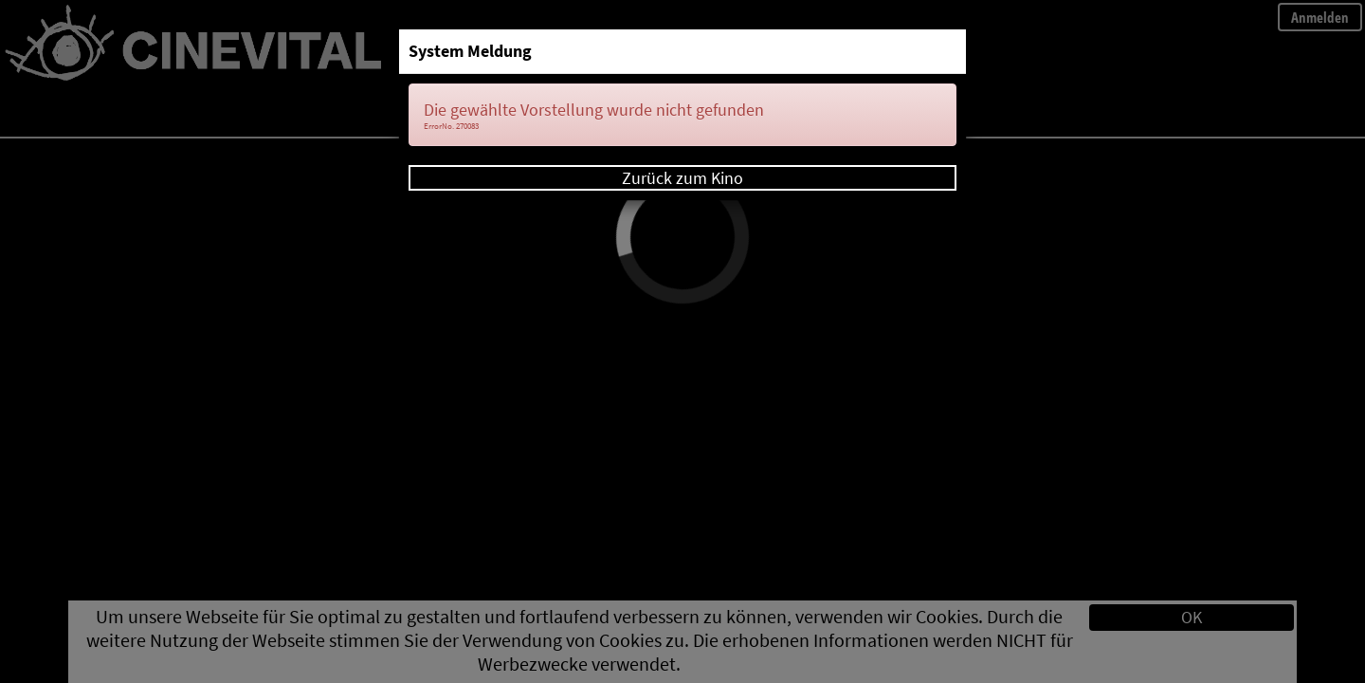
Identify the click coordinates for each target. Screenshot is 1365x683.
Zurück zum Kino (682, 178)
